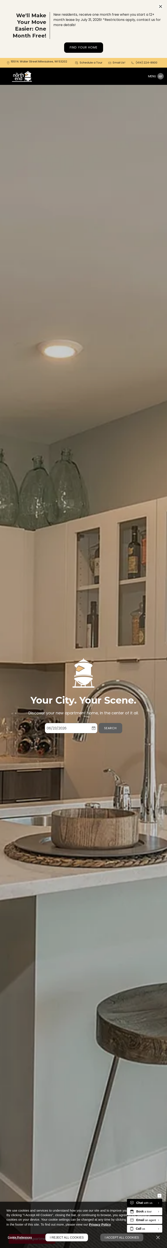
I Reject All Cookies (67, 1237)
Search (110, 728)
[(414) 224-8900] (144, 62)
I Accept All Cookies (122, 1237)
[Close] (158, 1237)
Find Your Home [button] (83, 47)
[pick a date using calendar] (93, 728)
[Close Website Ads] (161, 6)
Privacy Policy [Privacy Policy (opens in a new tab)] (100, 1224)
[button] (88, 62)
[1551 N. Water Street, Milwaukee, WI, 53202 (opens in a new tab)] (39, 62)
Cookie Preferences (20, 1237)
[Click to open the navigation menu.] (156, 76)
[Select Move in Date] (67, 728)
